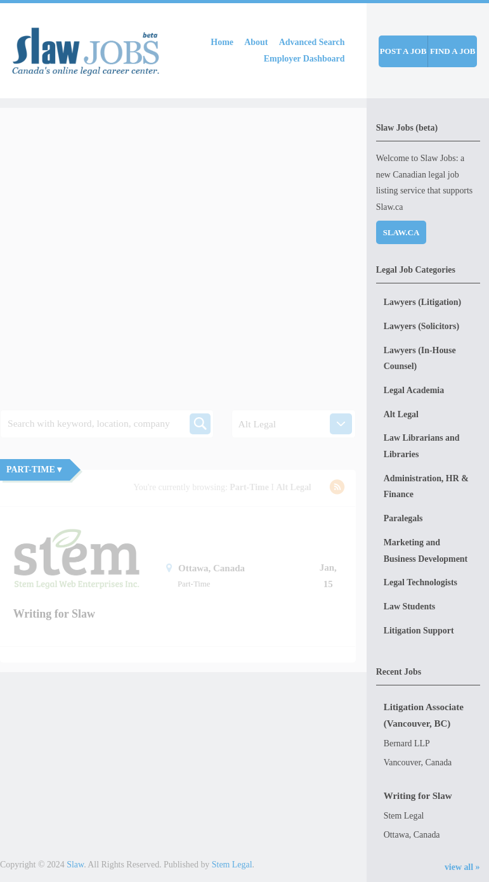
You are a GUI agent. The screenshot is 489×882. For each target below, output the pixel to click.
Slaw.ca (401, 232)
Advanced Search (312, 42)
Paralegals (403, 518)
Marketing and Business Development (426, 551)
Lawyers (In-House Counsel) (420, 359)
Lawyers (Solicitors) (421, 326)
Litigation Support (419, 630)
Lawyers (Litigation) (422, 302)
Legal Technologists (420, 582)
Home (222, 42)
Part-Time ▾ (34, 469)
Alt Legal (401, 414)
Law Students (410, 606)
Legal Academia (414, 390)
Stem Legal (232, 864)
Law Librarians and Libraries (422, 446)
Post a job (403, 51)
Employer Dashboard (304, 58)
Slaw (75, 864)
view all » (462, 867)
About (256, 42)
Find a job (453, 51)
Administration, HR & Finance (426, 487)
